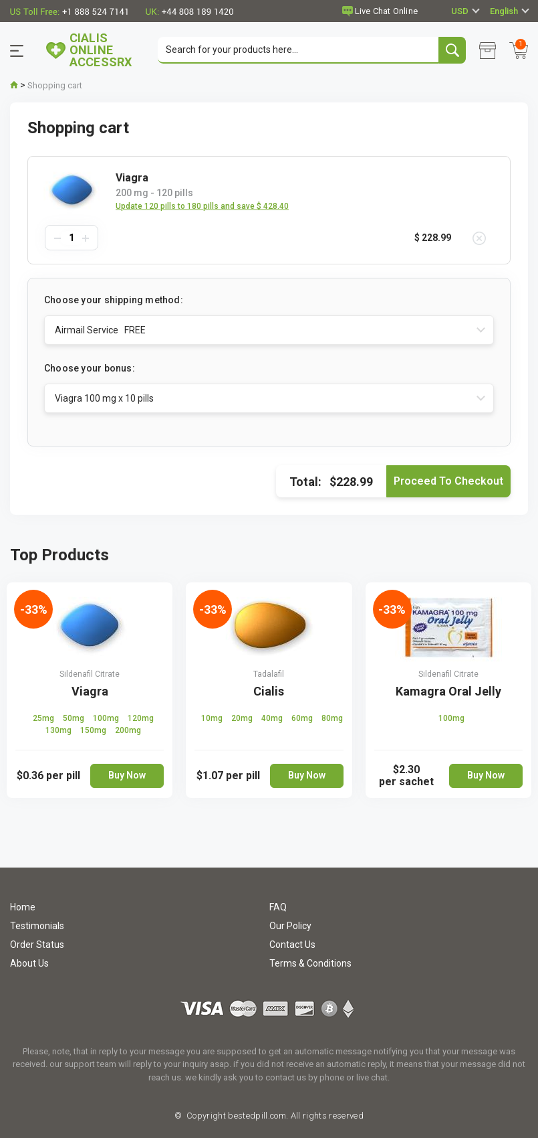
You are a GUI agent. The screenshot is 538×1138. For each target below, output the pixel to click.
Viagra (90, 691)
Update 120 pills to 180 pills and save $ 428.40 (202, 206)
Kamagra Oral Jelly (448, 691)
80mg (332, 718)
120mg (141, 718)
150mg (94, 730)
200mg (128, 730)
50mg (74, 718)
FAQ (278, 907)
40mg (273, 718)
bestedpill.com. (257, 1116)
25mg (44, 718)
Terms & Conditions (310, 963)
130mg (59, 730)
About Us (29, 963)
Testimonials (37, 925)
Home (22, 907)
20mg (243, 718)
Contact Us (292, 944)
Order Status (37, 944)
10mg (213, 718)
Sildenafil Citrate (89, 674)
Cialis (268, 691)
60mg (303, 718)
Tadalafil (268, 674)
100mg (107, 718)
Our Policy (290, 925)
